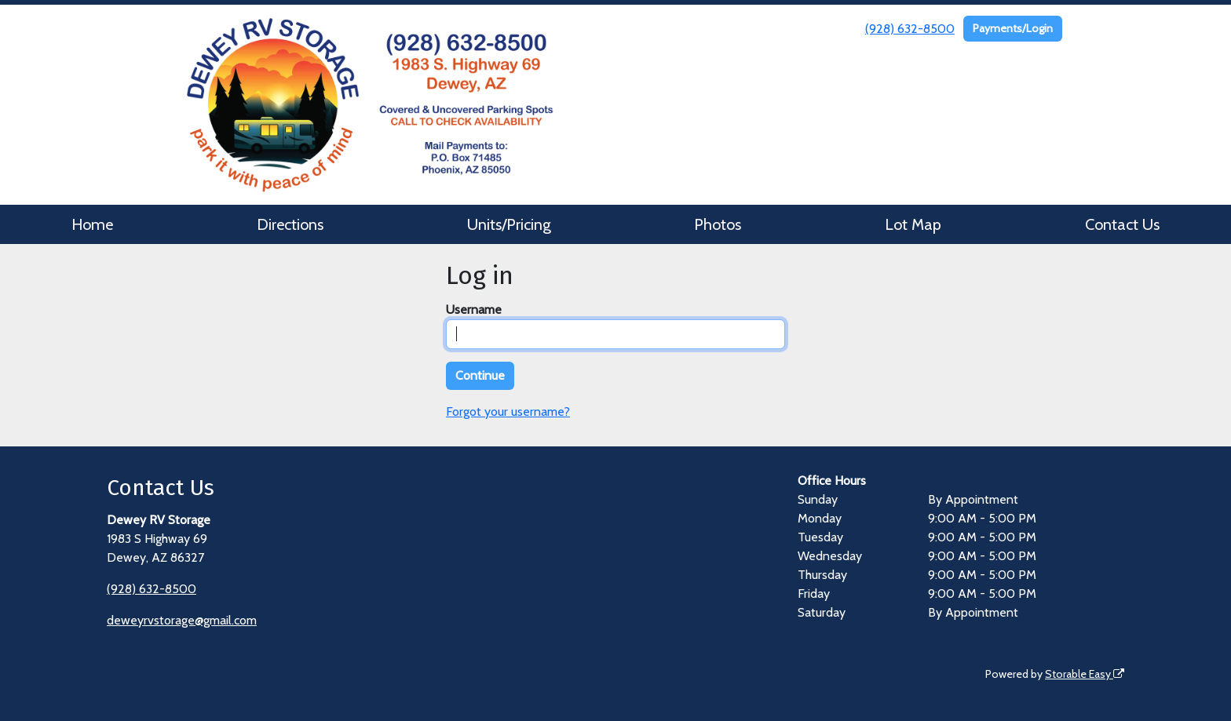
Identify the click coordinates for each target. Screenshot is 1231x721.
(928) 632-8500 (910, 28)
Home (92, 224)
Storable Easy (1084, 674)
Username (474, 309)
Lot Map (913, 224)
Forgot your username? (508, 411)
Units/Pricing (509, 224)
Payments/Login (1013, 28)
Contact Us (1122, 224)
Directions (290, 224)
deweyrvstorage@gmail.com (182, 620)
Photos (717, 224)
